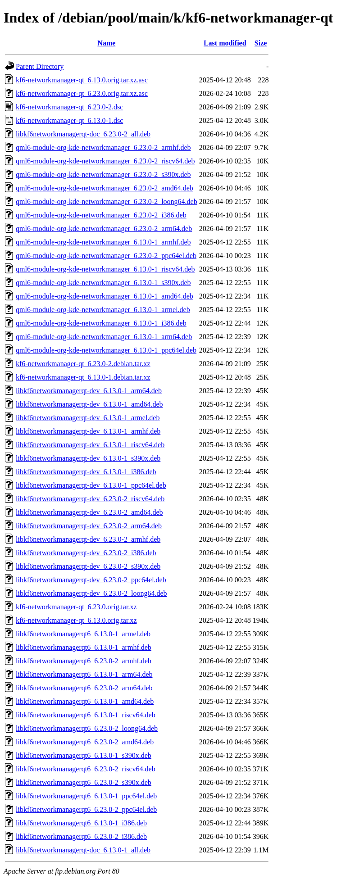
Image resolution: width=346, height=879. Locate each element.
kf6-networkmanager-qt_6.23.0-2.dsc (69, 107)
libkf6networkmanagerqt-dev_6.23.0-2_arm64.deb (89, 526)
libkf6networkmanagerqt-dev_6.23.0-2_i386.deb (86, 553)
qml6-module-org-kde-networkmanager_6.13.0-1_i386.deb (101, 323)
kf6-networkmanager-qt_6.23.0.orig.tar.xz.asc (82, 93)
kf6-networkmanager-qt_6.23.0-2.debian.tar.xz (83, 363)
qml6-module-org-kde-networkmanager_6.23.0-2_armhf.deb (103, 147)
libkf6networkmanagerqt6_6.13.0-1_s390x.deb (83, 755)
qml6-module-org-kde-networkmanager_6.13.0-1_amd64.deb (104, 296)
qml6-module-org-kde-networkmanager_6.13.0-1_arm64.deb (104, 336)
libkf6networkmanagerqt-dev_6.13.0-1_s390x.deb (88, 458)
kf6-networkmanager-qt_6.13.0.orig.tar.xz (76, 620)
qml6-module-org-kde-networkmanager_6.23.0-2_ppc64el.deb (106, 255)
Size (261, 43)
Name (106, 43)
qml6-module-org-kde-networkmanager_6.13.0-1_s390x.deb (103, 282)
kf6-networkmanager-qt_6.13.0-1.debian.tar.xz (83, 377)
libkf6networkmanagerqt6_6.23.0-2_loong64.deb (87, 728)
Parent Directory (40, 66)
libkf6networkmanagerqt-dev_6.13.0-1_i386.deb (86, 472)
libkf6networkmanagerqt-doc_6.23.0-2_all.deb (83, 134)
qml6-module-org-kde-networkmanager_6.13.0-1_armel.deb (103, 309)
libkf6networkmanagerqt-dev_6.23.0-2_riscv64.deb (90, 499)
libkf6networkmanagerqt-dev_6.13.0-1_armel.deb (87, 417)
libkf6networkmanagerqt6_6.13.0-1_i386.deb (81, 823)
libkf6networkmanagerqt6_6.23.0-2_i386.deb (81, 836)
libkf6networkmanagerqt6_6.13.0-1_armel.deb (83, 634)
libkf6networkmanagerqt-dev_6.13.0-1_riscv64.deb (90, 445)
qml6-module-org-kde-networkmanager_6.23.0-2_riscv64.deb (105, 161)
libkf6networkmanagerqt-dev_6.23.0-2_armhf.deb (88, 539)
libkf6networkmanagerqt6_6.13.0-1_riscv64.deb (85, 715)
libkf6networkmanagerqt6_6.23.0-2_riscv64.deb (85, 769)
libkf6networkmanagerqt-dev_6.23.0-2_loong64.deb (91, 593)
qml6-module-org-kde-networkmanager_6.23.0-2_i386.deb (101, 215)
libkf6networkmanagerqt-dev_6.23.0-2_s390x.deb (88, 566)
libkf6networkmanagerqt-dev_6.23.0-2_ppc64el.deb (91, 580)
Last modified (225, 43)
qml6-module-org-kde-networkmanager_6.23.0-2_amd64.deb (104, 188)
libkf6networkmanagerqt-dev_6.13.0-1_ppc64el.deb (91, 485)
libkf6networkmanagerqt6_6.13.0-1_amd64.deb (85, 701)
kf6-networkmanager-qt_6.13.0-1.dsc (69, 120)
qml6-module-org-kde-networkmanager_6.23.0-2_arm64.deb (104, 228)
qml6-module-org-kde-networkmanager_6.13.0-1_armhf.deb (103, 242)
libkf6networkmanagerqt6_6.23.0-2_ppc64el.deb (86, 809)
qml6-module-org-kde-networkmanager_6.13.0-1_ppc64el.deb (106, 350)
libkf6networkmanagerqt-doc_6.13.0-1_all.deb (83, 850)
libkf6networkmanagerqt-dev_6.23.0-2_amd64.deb (89, 512)
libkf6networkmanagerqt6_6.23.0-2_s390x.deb (83, 782)
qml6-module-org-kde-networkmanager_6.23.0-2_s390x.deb (103, 174)
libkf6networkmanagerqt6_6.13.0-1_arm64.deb (84, 674)
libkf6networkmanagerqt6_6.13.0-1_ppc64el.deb (86, 796)
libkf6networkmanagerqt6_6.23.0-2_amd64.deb (85, 742)
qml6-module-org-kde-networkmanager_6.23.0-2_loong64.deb (106, 201)
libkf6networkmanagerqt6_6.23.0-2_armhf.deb (83, 661)
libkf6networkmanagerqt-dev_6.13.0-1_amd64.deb (89, 404)
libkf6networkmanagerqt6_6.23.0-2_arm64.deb (84, 688)
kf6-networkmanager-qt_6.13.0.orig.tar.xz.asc (82, 80)
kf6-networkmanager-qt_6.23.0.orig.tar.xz (76, 607)
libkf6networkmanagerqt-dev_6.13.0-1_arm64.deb (89, 390)
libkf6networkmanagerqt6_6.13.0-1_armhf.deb (83, 647)
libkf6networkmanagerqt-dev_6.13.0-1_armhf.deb (88, 431)
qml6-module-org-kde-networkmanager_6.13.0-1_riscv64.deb (105, 269)
